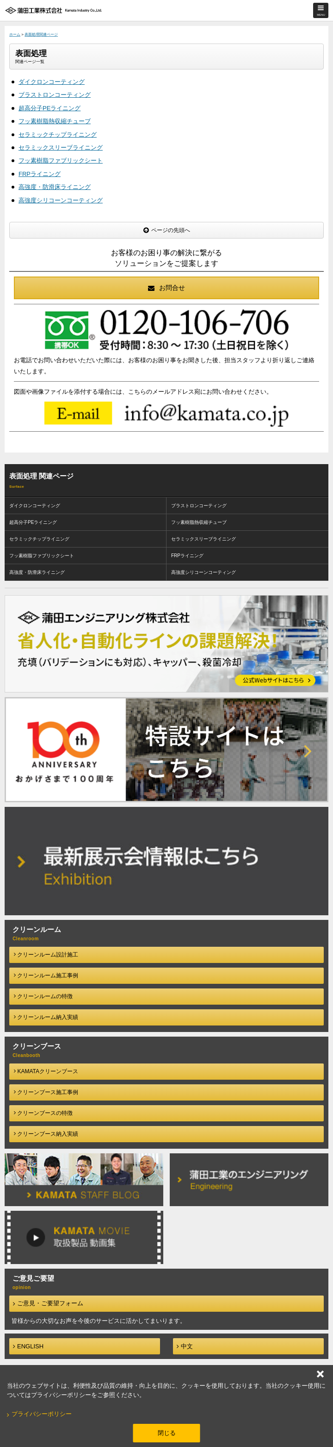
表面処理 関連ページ (41, 476)
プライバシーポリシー (42, 1413)
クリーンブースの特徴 (43, 1113)
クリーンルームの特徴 (43, 996)
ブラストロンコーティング (54, 94)
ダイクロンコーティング (51, 81)
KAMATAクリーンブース (46, 1071)
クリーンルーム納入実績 (46, 1017)
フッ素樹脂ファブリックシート (60, 160)
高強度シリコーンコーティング (60, 200)
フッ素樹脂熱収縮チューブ (54, 121)
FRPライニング (39, 173)
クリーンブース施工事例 (46, 1092)
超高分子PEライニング (49, 108)
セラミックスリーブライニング (60, 147)
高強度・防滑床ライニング (54, 186)
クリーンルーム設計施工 (46, 954)
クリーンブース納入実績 (46, 1134)
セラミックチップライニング (57, 134)
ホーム (14, 34)
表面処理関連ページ (41, 34)
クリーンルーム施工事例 (46, 975)
